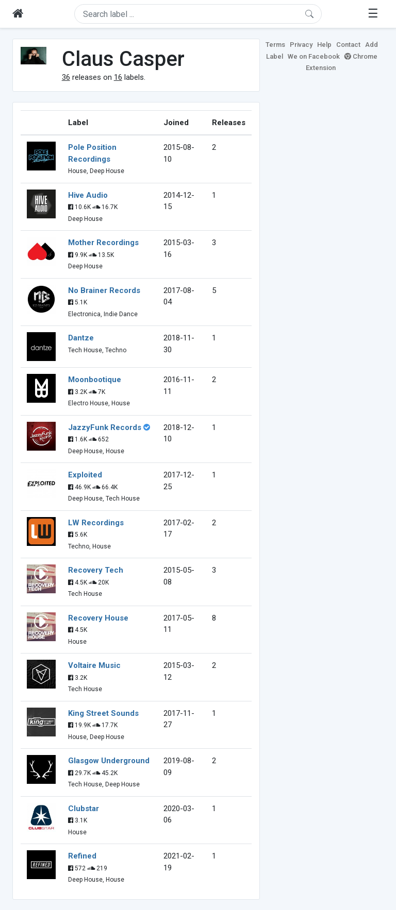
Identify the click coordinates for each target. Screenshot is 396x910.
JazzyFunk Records (104, 427)
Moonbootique (94, 379)
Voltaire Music (94, 665)
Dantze (81, 337)
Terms (275, 44)
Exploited (85, 474)
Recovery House (98, 618)
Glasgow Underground (109, 760)
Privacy (301, 44)
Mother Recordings (103, 242)
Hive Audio (88, 195)
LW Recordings (96, 522)
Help (324, 44)
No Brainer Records (104, 290)
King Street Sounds (103, 713)
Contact (348, 44)
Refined (82, 856)
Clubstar (83, 808)
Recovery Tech (95, 570)
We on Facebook (314, 56)
